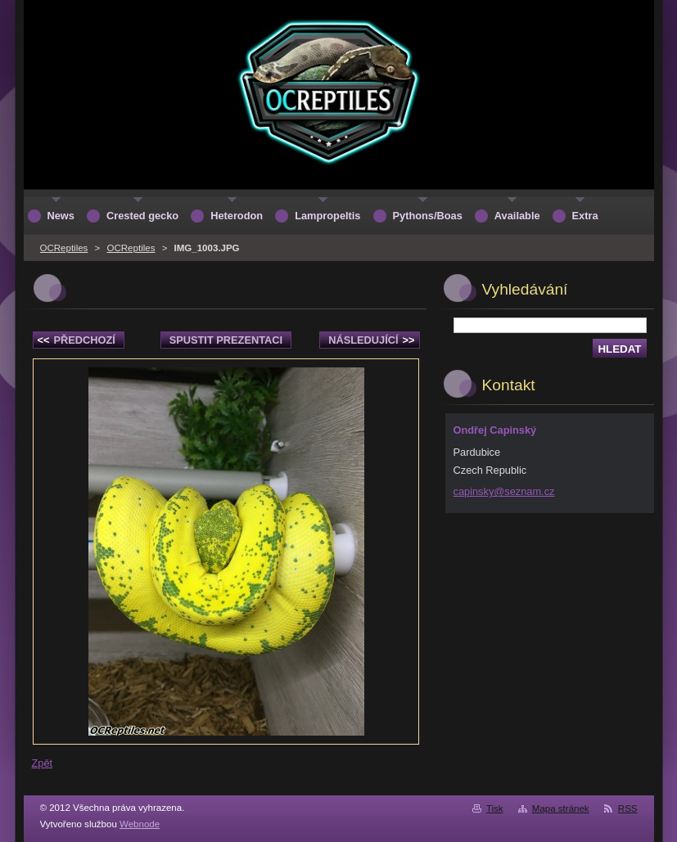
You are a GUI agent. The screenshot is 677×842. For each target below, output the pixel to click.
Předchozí (76, 340)
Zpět (42, 763)
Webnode (140, 824)
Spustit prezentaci (225, 340)
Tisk (494, 808)
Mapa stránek (560, 808)
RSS (628, 808)
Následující (371, 340)
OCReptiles (64, 248)
